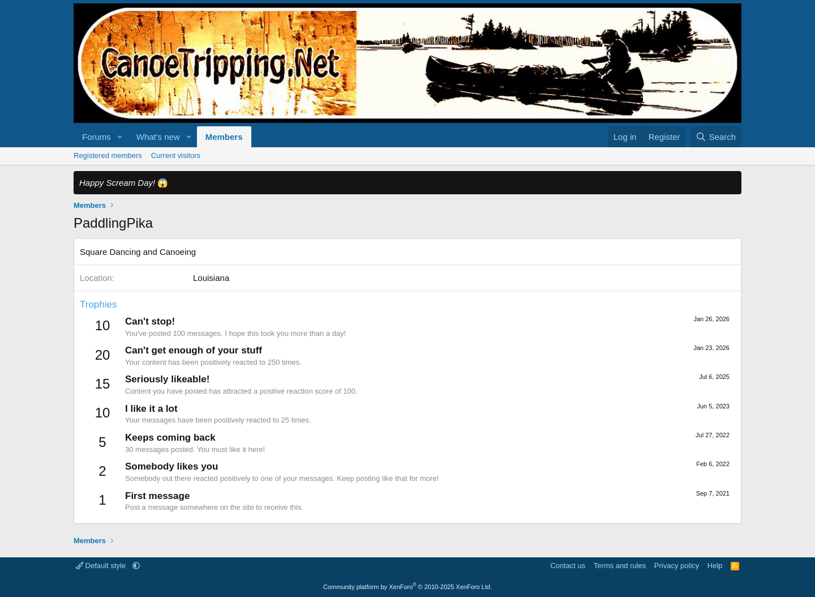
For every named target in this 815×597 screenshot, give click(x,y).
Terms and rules (620, 565)
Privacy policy (676, 565)
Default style (102, 565)
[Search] (715, 136)
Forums (96, 137)
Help (715, 565)
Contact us (567, 565)
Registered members (108, 155)
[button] (120, 136)
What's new (158, 137)
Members (224, 137)
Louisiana (211, 278)
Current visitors (175, 155)
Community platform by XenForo (407, 586)
